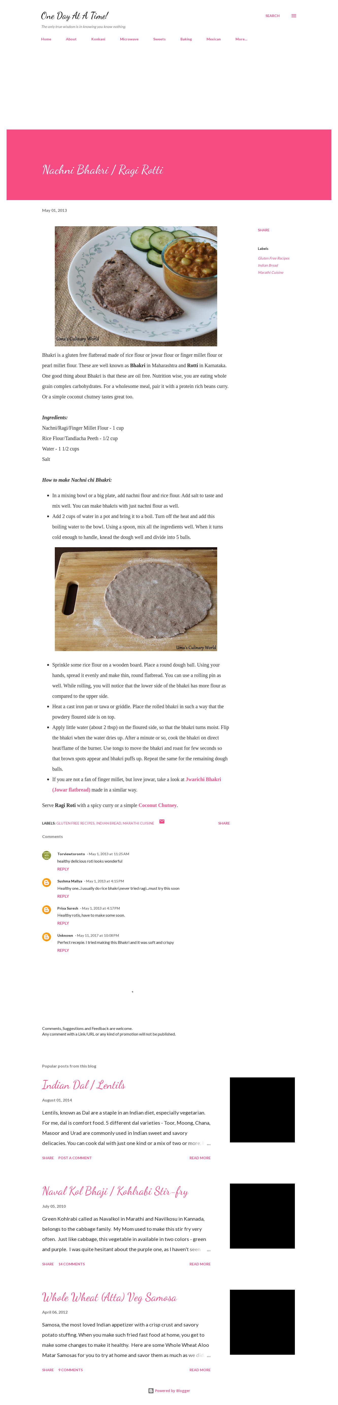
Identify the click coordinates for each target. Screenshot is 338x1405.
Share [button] (263, 230)
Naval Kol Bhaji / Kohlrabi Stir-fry (115, 1191)
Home (46, 39)
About (71, 39)
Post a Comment (75, 1158)
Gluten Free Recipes (273, 258)
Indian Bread (268, 265)
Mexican (214, 39)
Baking (186, 39)
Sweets (159, 39)
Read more (200, 1158)
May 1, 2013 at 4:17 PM (101, 908)
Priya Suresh (67, 908)
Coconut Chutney (158, 805)
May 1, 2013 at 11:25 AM (109, 854)
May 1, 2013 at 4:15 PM (105, 881)
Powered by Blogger (169, 1390)
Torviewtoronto (71, 854)
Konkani (98, 39)
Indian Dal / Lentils (83, 1084)
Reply (63, 868)
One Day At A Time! (74, 15)
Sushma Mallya (69, 881)
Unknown (65, 935)
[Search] (272, 15)
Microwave (129, 39)
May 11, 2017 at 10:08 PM (98, 935)
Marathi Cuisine (270, 272)
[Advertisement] (169, 91)
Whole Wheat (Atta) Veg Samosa (109, 1297)
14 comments (71, 1264)
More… (241, 39)
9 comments (70, 1370)
